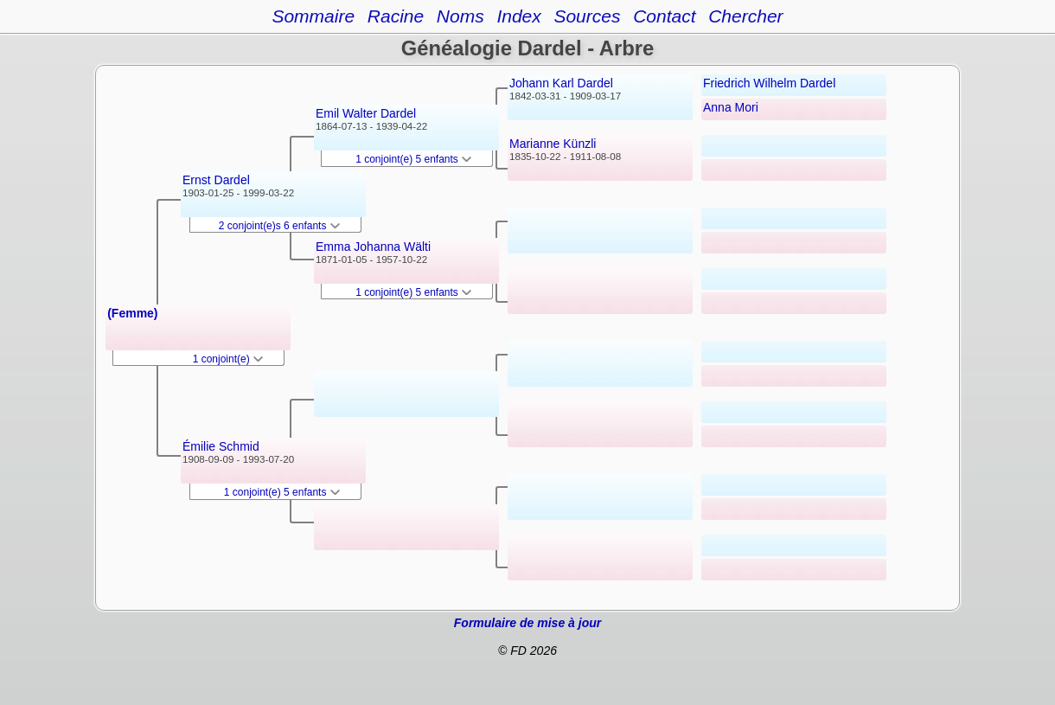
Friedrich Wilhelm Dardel (769, 83)
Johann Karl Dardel (561, 83)
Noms (460, 16)
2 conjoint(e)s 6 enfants (279, 226)
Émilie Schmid (220, 446)
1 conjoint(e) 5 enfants (282, 492)
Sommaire (313, 16)
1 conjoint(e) (228, 359)
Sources (586, 16)
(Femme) (132, 313)
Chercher (745, 16)
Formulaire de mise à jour (527, 623)
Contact (664, 16)
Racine (396, 16)
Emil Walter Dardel (366, 113)
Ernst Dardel (216, 180)
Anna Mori (730, 107)
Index (518, 16)
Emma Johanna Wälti (373, 246)
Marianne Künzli (552, 144)
